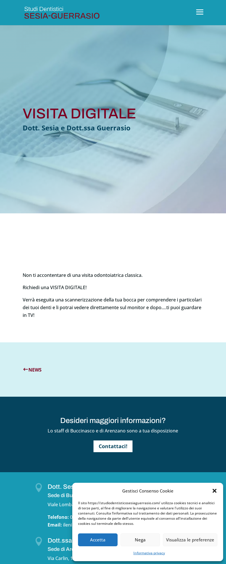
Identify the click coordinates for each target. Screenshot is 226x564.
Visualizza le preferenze (190, 540)
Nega (140, 540)
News (35, 370)
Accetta (98, 540)
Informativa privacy (149, 553)
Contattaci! (113, 446)
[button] (214, 491)
